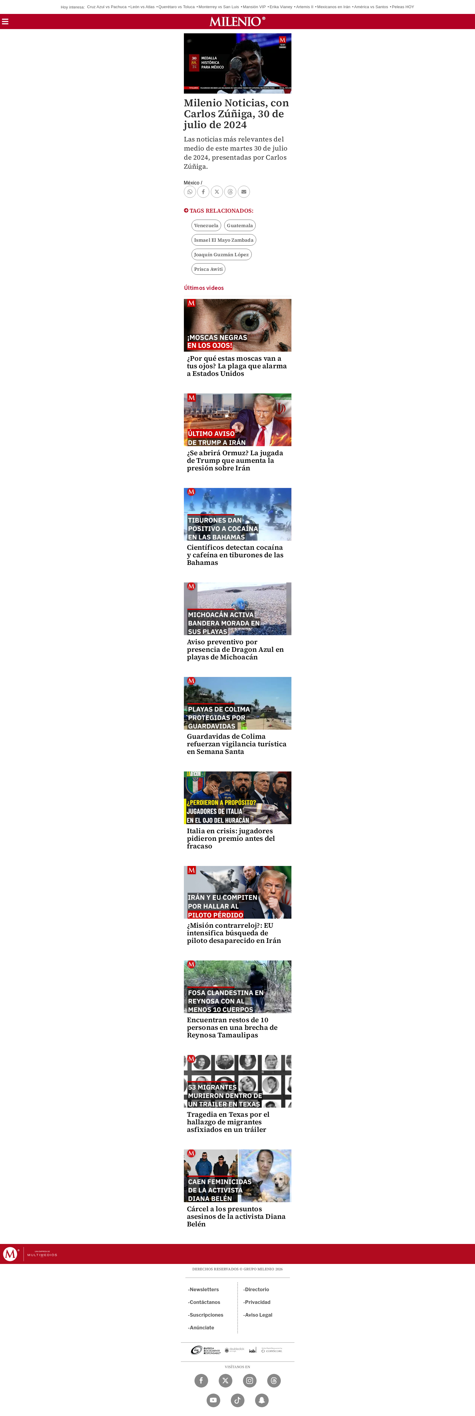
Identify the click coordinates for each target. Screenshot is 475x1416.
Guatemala (240, 225)
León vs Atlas (143, 7)
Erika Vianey (281, 7)
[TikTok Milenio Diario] (237, 1400)
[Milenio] (237, 21)
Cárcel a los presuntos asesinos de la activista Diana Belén (236, 1216)
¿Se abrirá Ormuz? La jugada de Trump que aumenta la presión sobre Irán (235, 460)
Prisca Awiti (208, 269)
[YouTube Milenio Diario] (213, 1400)
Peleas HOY (403, 7)
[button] (5, 23)
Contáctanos (205, 1302)
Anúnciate (202, 1328)
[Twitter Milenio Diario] (225, 1381)
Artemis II (305, 7)
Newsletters (204, 1289)
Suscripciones (207, 1315)
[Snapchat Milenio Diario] (262, 1400)
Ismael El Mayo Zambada (224, 240)
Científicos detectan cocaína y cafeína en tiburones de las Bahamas (235, 554)
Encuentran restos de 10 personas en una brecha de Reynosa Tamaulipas (232, 1027)
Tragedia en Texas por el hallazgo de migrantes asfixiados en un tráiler (228, 1121)
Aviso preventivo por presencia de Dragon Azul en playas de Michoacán (235, 649)
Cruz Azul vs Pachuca (106, 7)
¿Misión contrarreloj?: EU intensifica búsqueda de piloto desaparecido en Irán (234, 932)
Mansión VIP (254, 7)
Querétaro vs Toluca (176, 7)
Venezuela (206, 225)
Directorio (257, 1289)
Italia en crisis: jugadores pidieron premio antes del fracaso (231, 838)
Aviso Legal (258, 1315)
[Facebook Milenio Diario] (201, 1381)
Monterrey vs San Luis (219, 7)
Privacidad (258, 1302)
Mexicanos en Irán (333, 7)
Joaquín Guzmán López (221, 254)
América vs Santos (371, 7)
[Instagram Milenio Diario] (250, 1381)
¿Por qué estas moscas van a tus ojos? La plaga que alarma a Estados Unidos (237, 365)
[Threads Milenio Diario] (274, 1381)
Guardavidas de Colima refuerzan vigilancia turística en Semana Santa (237, 743)
